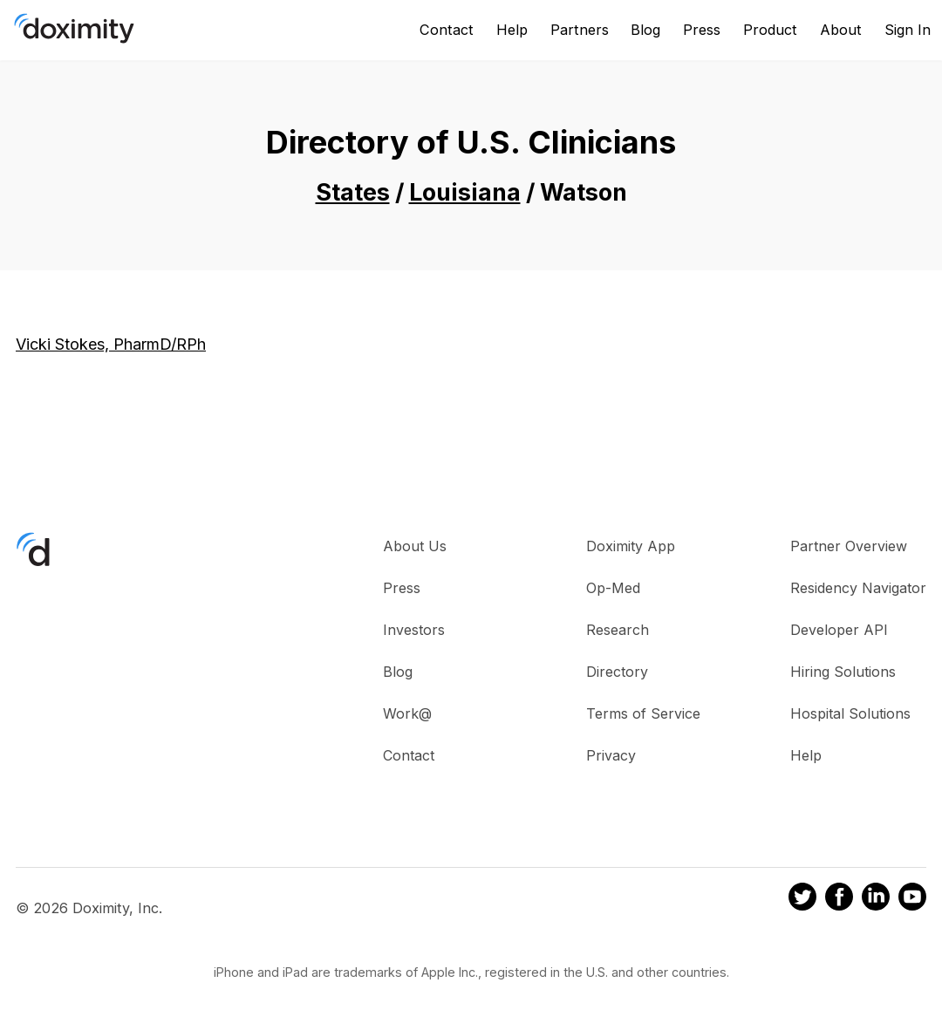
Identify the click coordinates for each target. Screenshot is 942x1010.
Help (512, 29)
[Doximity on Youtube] (912, 899)
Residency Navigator (858, 588)
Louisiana (465, 192)
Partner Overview (848, 546)
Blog (645, 29)
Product (770, 29)
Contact (447, 29)
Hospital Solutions (850, 713)
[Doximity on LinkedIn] (876, 899)
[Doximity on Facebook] (839, 899)
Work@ (407, 713)
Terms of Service (643, 713)
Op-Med (613, 588)
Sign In (907, 29)
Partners (579, 29)
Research (617, 629)
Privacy (611, 755)
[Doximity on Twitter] (802, 899)
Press (701, 29)
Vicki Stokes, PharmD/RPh (111, 344)
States (353, 192)
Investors (414, 629)
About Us (415, 546)
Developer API (839, 629)
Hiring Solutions (843, 671)
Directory (617, 671)
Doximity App (630, 546)
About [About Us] (841, 29)
